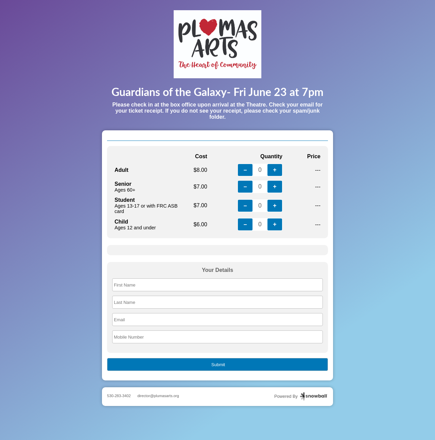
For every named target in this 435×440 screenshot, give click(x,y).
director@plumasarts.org (158, 396)
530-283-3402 (119, 396)
